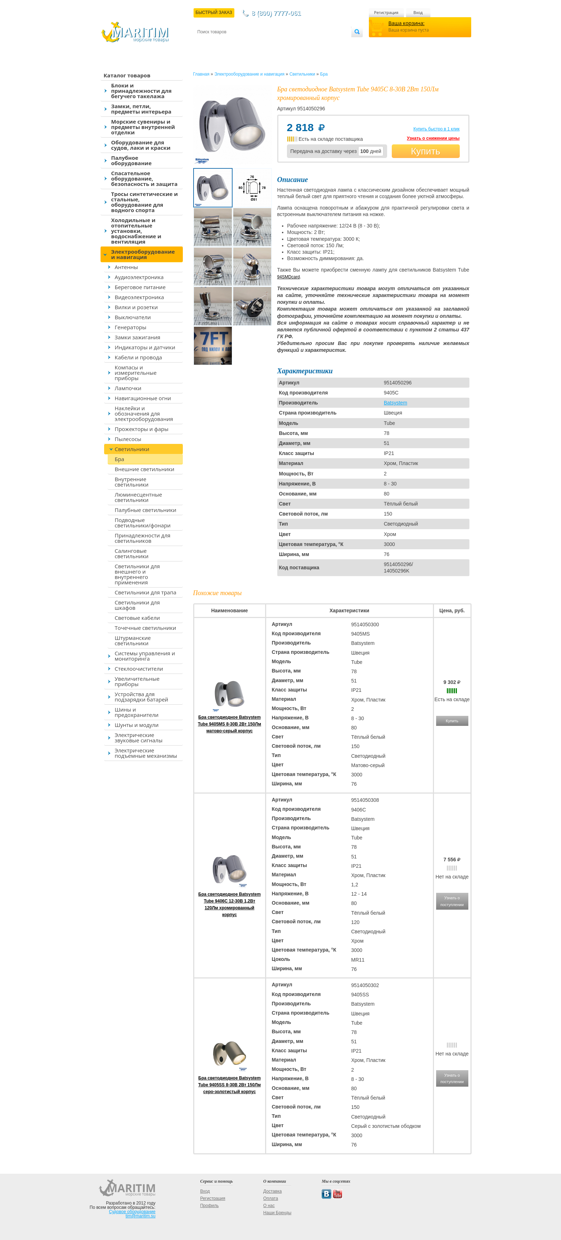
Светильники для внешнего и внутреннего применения (137, 574)
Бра (120, 459)
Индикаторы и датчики (145, 347)
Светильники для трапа (145, 592)
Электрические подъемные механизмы (146, 753)
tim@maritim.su (141, 1216)
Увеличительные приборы (137, 681)
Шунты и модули (137, 724)
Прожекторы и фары (142, 428)
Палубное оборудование (131, 160)
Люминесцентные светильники (138, 497)
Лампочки (128, 388)
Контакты (205, 43)
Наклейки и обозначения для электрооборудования (144, 413)
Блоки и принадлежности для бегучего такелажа (141, 91)
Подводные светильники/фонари (143, 522)
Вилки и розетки (136, 307)
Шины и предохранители (137, 712)
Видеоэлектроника (139, 297)
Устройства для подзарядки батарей (142, 696)
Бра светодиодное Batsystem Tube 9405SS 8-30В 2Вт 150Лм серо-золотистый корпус (229, 1085)
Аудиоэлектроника (139, 277)
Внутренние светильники (132, 481)
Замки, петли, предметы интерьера (141, 108)
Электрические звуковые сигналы (139, 737)
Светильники (132, 449)
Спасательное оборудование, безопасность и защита (144, 178)
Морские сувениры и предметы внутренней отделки (143, 127)
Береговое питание (140, 287)
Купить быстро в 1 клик (436, 128)
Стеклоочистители (139, 668)
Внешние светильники (145, 469)
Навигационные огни (143, 398)
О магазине (283, 43)
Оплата (256, 43)
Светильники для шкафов (137, 605)
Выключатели (133, 317)
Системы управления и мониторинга (145, 656)
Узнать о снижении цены (433, 138)
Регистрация (386, 12)
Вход (418, 12)
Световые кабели (137, 617)
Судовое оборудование (132, 1211)
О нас (269, 1205)
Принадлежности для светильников (143, 538)
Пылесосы (128, 438)
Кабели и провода (138, 357)
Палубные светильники (145, 509)
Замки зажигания (138, 337)
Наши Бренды (277, 1212)
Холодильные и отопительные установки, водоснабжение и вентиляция (136, 230)
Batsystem (395, 403)
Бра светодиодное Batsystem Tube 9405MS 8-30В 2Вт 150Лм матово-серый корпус (229, 724)
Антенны (126, 266)
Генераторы (130, 327)
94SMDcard (288, 276)
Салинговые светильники (132, 553)
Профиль (209, 1205)
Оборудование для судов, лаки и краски (141, 145)
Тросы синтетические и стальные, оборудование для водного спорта (144, 202)
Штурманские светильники (133, 640)
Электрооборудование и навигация (143, 254)
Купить (425, 151)
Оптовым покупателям (328, 43)
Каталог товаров (127, 75)
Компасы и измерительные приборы (136, 373)
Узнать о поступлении (452, 901)
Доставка (232, 43)
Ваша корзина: (407, 23)
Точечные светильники (145, 627)
